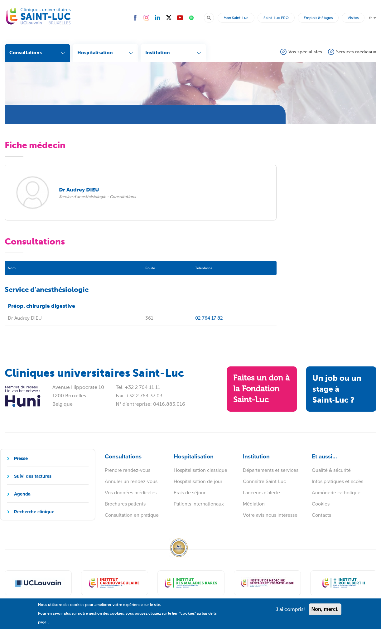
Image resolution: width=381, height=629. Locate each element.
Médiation (254, 503)
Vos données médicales (131, 492)
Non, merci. (325, 612)
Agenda (22, 494)
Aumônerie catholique (336, 492)
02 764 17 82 (209, 318)
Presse (21, 458)
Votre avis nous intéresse (270, 515)
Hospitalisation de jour (198, 481)
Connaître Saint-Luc (264, 481)
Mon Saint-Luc (236, 18)
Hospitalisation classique (200, 470)
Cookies (321, 503)
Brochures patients (125, 503)
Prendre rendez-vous (127, 470)
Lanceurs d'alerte (261, 492)
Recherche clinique (34, 511)
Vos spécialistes (305, 52)
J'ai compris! (290, 612)
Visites (353, 18)
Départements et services (270, 470)
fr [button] (372, 18)
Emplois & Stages (318, 18)
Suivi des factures (32, 476)
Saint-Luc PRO (276, 18)
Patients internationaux (199, 503)
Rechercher (212, 17)
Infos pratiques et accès (337, 481)
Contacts (321, 515)
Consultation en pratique (132, 515)
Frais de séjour (189, 492)
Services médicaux (356, 52)
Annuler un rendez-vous (131, 481)
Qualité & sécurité (331, 470)
